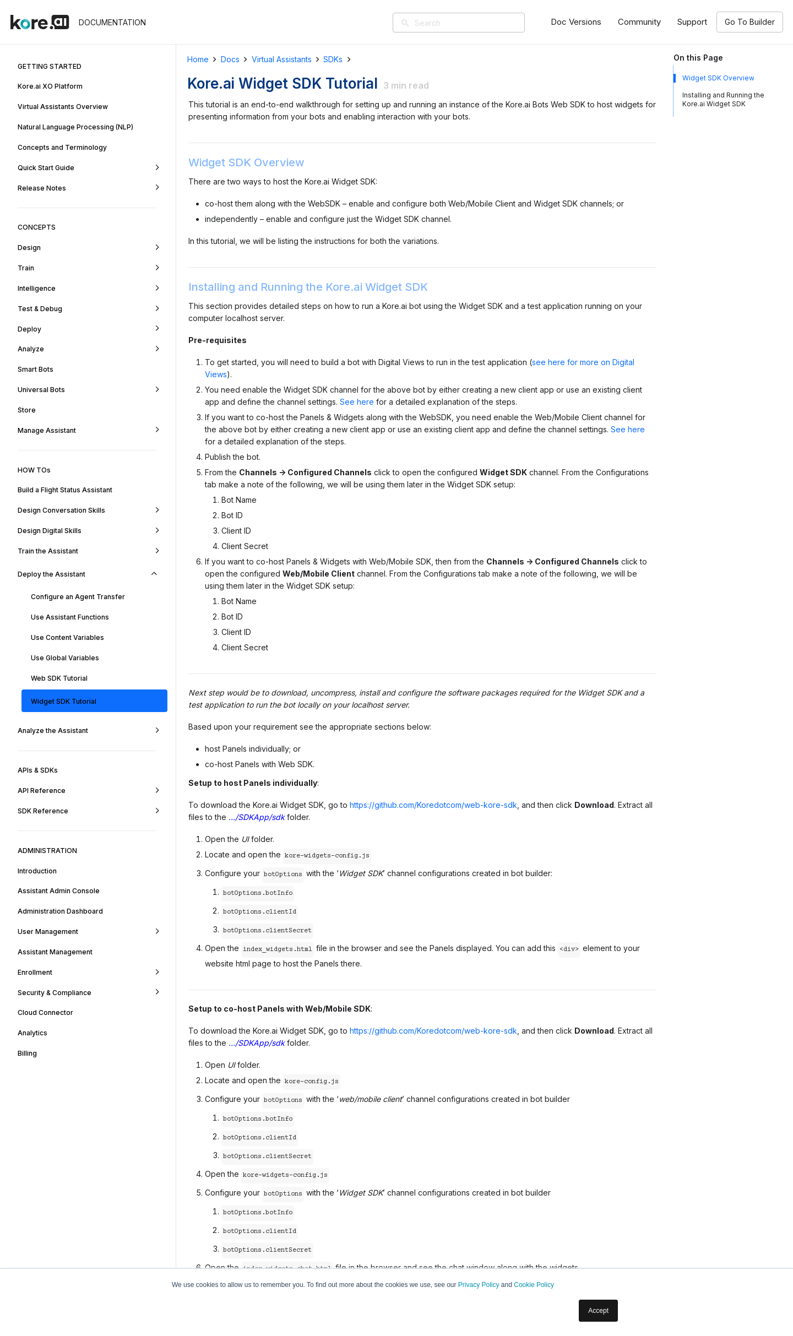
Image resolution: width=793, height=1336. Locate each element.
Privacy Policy (478, 1285)
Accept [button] (598, 1311)
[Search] (474, 22)
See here (357, 401)
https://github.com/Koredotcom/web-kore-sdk (433, 805)
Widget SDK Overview (718, 78)
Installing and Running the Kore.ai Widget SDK (723, 99)
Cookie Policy (534, 1285)
